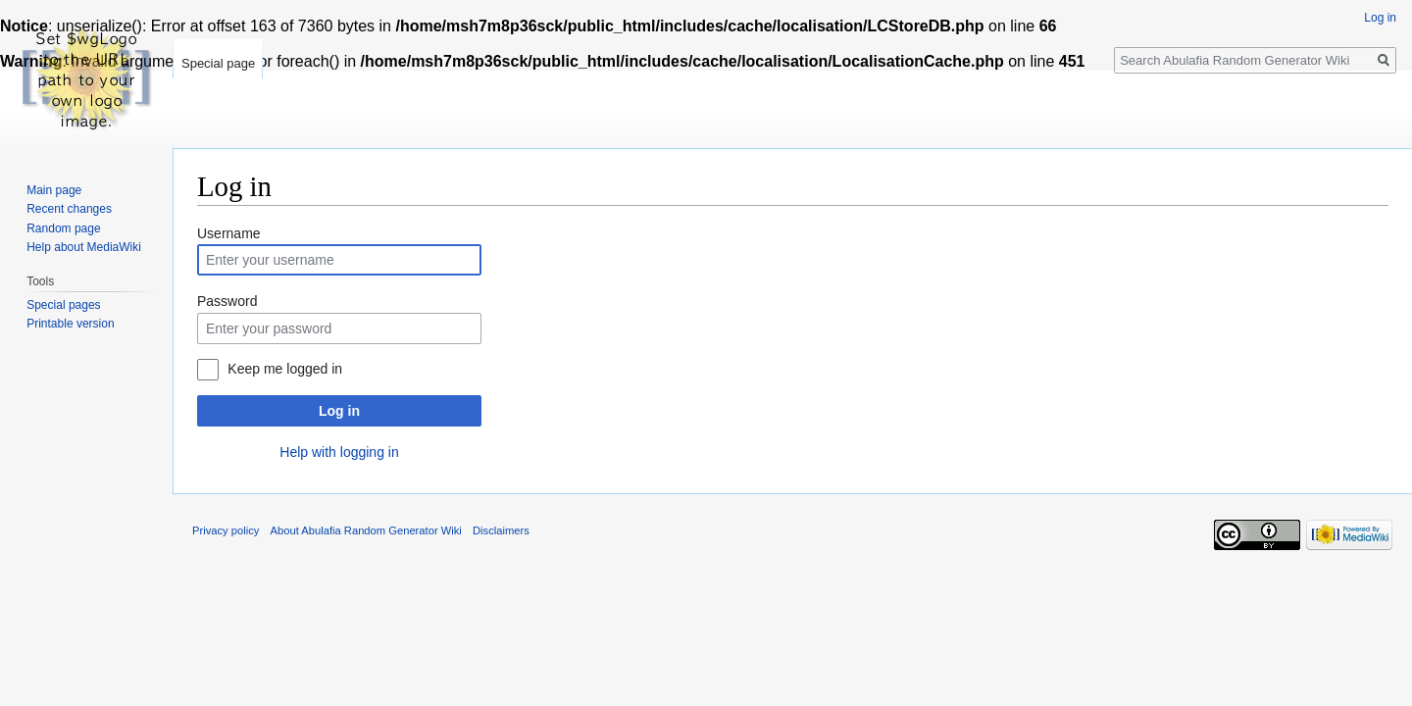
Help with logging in (338, 452)
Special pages (63, 305)
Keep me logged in (284, 369)
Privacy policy (225, 530)
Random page (63, 228)
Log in (339, 411)
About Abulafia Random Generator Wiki (366, 530)
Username (229, 233)
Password (227, 301)
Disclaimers (501, 530)
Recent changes (69, 209)
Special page (218, 63)
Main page (53, 190)
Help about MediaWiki (83, 247)
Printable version (70, 323)
